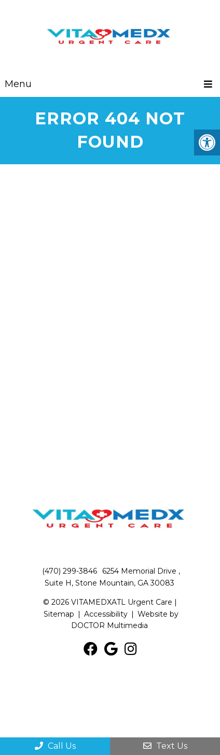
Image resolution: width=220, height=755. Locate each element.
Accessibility (106, 614)
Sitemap (59, 614)
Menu (18, 84)
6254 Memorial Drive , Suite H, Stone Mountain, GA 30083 (112, 576)
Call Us (55, 746)
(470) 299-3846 (69, 571)
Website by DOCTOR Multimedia (124, 619)
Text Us (165, 746)
